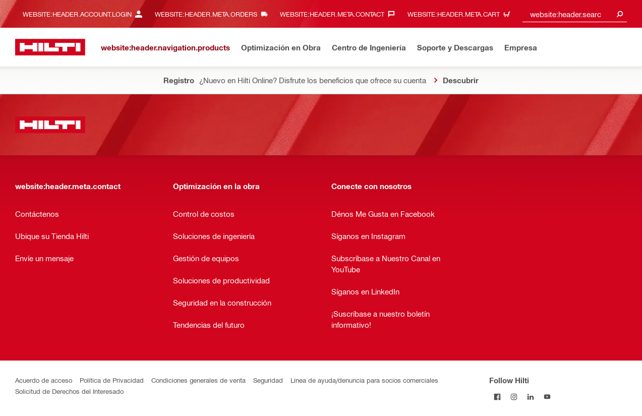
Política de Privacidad (112, 380)
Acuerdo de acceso (43, 380)
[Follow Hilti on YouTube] (547, 396)
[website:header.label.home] (50, 47)
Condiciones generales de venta (198, 380)
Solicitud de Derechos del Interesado (69, 391)
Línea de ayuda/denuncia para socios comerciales (364, 380)
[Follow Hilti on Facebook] (497, 396)
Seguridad (268, 380)
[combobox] (574, 14)
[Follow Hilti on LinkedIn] (530, 396)
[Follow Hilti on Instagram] (514, 396)
